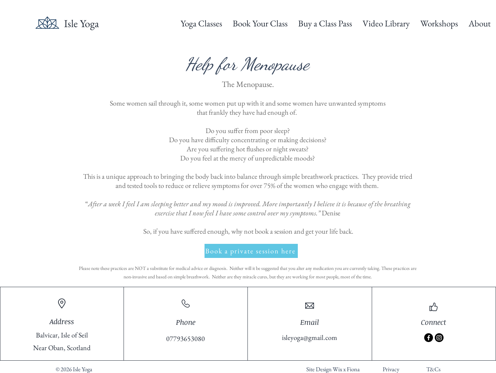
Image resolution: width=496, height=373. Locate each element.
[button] (201, 23)
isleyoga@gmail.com (309, 337)
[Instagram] (439, 337)
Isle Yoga (81, 23)
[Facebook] (428, 337)
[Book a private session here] (251, 251)
